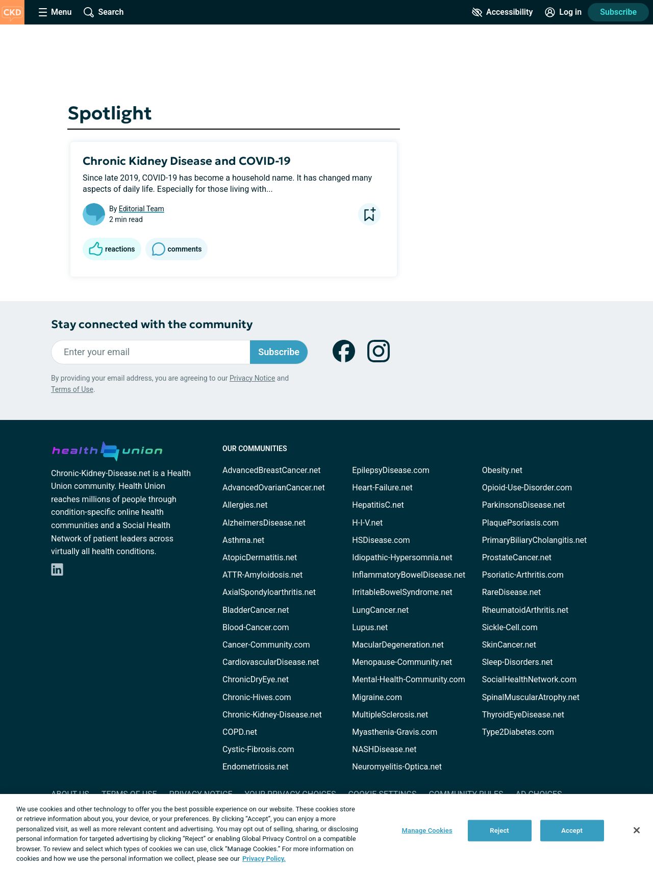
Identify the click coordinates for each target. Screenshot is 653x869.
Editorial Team (141, 209)
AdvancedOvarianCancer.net (273, 487)
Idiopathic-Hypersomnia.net (402, 557)
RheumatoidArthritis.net (525, 610)
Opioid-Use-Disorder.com (527, 487)
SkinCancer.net (509, 645)
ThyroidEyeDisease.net (523, 714)
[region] (326, 831)
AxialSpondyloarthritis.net (269, 592)
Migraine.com (377, 697)
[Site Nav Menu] (55, 12)
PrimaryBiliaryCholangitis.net (534, 540)
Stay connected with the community (152, 324)
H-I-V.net (367, 523)
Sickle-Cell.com (510, 627)
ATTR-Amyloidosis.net (262, 575)
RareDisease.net (511, 592)
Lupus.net (370, 627)
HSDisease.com (381, 540)
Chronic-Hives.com (256, 697)
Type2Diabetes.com (518, 732)
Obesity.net (502, 470)
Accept (572, 830)
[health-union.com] (107, 449)
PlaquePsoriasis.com (520, 523)
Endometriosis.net (255, 767)
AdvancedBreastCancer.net (271, 470)
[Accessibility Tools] (502, 12)
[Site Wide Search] (103, 12)
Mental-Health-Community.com (408, 679)
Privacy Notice (252, 378)
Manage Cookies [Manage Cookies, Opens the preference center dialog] (427, 830)
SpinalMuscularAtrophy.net (531, 697)
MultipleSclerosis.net (390, 714)
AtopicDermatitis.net (259, 557)
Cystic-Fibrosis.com (258, 749)
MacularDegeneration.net (397, 645)
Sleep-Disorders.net (517, 662)
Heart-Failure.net (382, 487)
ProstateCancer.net (516, 557)
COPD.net (239, 732)
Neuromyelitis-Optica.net (397, 767)
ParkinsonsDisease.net (523, 505)
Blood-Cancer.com (255, 627)
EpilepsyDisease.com (390, 470)
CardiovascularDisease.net (270, 662)
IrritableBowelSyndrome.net (402, 592)
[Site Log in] (563, 12)
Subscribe (618, 12)
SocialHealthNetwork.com (529, 679)
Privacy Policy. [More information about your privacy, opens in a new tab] (264, 858)
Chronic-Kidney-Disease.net (272, 714)
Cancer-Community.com (266, 645)
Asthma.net (243, 540)
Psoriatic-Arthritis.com (523, 575)
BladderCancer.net (255, 610)
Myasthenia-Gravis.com (394, 732)
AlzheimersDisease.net (264, 523)
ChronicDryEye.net (255, 679)
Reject (499, 830)
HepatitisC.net (378, 505)
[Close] (636, 830)
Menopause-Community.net (402, 662)
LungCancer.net (380, 610)
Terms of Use (72, 389)
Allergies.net (244, 505)
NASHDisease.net (384, 749)
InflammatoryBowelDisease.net (408, 575)
